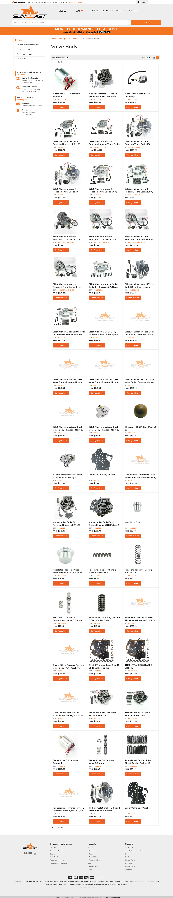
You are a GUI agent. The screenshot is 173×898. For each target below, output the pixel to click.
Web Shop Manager (112, 896)
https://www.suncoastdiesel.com (145, 880)
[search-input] (71, 20)
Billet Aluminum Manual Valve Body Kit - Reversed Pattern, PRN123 (103, 285)
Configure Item (61, 106)
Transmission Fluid (24, 48)
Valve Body (21, 57)
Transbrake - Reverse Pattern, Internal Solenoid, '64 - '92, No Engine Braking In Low (68, 809)
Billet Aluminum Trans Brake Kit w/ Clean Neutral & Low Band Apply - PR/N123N (69, 333)
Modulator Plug (132, 520)
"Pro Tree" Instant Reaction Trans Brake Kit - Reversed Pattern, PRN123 (103, 95)
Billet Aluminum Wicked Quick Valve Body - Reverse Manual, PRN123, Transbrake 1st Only (104, 428)
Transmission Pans (24, 53)
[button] (96, 11)
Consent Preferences (86, 886)
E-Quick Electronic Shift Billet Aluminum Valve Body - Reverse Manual (67, 476)
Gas (89, 862)
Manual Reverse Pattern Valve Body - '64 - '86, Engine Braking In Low (140, 476)
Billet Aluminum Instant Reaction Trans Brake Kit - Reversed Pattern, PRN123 (66, 190)
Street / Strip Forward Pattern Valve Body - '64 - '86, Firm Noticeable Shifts (68, 666)
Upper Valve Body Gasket (138, 806)
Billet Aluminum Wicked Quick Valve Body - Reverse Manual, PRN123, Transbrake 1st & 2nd (68, 428)
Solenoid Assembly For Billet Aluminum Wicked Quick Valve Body (140, 619)
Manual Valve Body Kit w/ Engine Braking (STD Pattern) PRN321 (104, 523)
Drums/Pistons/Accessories (28, 43)
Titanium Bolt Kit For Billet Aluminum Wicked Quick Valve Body (68, 714)
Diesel (90, 846)
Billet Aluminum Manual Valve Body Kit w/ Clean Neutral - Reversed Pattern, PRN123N (139, 285)
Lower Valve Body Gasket (102, 473)
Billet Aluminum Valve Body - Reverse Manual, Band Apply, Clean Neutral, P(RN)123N (103, 333)
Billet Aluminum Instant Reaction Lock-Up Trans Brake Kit (104, 143)
